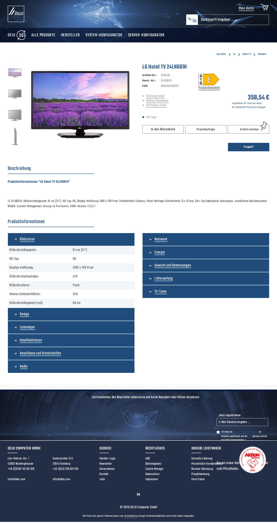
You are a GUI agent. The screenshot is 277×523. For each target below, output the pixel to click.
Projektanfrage (206, 130)
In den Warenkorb (163, 131)
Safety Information (157, 102)
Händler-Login (107, 460)
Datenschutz (152, 475)
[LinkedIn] (138, 496)
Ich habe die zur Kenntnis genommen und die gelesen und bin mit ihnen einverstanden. (244, 437)
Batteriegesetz (153, 465)
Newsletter (105, 465)
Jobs (102, 480)
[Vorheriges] (15, 65)
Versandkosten (131, 517)
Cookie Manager (154, 470)
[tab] (51, 170)
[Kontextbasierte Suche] (192, 21)
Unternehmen (107, 470)
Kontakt (103, 475)
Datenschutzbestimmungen (245, 433)
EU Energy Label (155, 97)
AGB (250, 437)
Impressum (151, 480)
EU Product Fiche (156, 107)
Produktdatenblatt (209, 89)
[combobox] (233, 21)
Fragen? (249, 148)
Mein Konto (245, 9)
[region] (71, 106)
